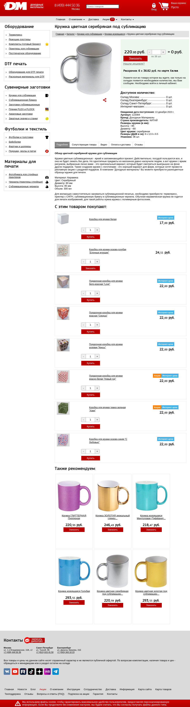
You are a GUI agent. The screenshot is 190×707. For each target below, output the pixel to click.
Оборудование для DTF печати (26, 72)
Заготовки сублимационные (24, 104)
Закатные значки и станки (23, 118)
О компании (75, 19)
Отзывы (139, 144)
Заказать (135, 58)
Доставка (94, 19)
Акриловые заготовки (21, 113)
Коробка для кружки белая (103, 219)
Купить (90, 236)
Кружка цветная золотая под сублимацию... (151, 592)
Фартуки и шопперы (20, 146)
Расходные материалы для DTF (27, 76)
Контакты (126, 19)
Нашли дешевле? (134, 63)
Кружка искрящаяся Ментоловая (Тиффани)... (151, 517)
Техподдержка (13, 694)
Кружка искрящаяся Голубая (74, 591)
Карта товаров (163, 689)
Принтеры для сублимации (24, 48)
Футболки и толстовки (21, 137)
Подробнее (62, 144)
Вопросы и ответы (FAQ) (50, 694)
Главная (60, 19)
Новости (22, 689)
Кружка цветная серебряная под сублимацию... (112, 592)
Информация (127, 689)
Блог (33, 689)
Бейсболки (15, 141)
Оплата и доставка (121, 144)
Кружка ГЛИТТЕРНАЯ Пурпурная (74, 517)
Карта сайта (145, 689)
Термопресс (15, 34)
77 (112, 19)
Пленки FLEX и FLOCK (22, 109)
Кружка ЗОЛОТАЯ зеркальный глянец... (113, 517)
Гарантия (98, 694)
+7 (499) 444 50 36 (12, 652)
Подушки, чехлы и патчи (22, 151)
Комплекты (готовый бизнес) (25, 44)
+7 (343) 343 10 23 (65, 652)
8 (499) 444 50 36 (67, 5)
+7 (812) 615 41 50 (44, 652)
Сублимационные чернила (24, 186)
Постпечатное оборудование (25, 53)
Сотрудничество (93, 689)
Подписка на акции (78, 694)
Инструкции (73, 689)
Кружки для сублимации (22, 95)
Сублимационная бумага (23, 100)
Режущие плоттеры (20, 39)
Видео (104, 144)
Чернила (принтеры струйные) (26, 181)
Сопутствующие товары (84, 144)
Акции (105, 19)
